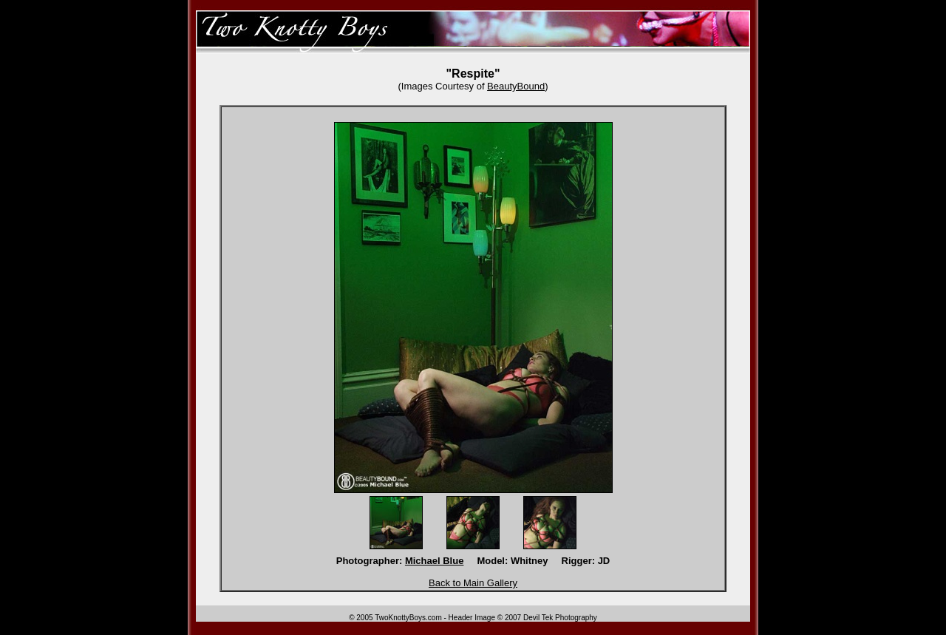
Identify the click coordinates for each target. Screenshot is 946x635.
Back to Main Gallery (473, 582)
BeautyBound (516, 86)
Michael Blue (434, 560)
